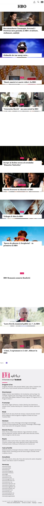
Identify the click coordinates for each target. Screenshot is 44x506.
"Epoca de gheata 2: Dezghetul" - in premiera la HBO (18, 244)
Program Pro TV (37, 397)
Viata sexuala (17, 386)
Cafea (27, 441)
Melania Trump (20, 397)
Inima (12, 423)
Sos (20, 441)
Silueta (37, 433)
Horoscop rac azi (7, 477)
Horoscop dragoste (7, 471)
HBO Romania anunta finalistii (16, 278)
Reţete (4, 439)
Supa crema (15, 442)
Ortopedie (17, 426)
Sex (40, 386)
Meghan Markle (6, 394)
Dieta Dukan (13, 432)
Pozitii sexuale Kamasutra (16, 388)
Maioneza (32, 442)
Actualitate (6, 457)
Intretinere (29, 432)
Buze (8, 406)
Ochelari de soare (32, 415)
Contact (40, 502)
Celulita (13, 406)
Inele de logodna (16, 415)
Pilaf (36, 442)
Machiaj (26, 405)
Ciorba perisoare (7, 444)
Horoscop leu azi (7, 491)
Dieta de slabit (22, 433)
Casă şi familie (7, 448)
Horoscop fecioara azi (8, 480)
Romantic (10, 386)
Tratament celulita (28, 406)
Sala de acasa (16, 435)
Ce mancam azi (30, 444)
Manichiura (34, 405)
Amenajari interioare (18, 450)
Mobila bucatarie (7, 450)
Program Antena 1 (7, 399)
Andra (34, 396)
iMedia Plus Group (18, 501)
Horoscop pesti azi (7, 490)
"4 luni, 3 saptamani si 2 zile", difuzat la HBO (20, 351)
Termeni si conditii (26, 502)
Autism (10, 453)
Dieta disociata (30, 433)
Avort (3, 426)
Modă (4, 412)
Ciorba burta (22, 444)
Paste (9, 441)
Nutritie (15, 433)
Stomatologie (32, 423)
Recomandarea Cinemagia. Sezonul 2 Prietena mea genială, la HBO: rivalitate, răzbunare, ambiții (20, 30)
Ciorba (13, 441)
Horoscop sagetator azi (8, 487)
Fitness (8, 432)
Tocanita (4, 442)
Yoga (24, 432)
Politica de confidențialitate (13, 502)
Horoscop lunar (6, 476)
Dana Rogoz (19, 396)
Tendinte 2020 (6, 417)
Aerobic (35, 432)
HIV (13, 426)
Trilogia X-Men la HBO (13, 216)
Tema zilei (22, 459)
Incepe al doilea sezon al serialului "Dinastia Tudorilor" (18, 163)
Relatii (23, 386)
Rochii (6, 405)
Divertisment (6, 392)
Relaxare (20, 432)
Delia (38, 396)
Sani (29, 405)
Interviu (10, 459)
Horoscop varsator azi (8, 488)
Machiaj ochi (18, 406)
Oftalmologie (37, 424)
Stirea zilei (16, 459)
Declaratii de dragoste (30, 388)
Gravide (33, 451)
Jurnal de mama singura (23, 451)
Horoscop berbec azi (8, 494)
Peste (17, 441)
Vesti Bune (10, 460)
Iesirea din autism (30, 459)
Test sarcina (22, 424)
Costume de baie (30, 414)
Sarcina (4, 423)
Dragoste (4, 386)
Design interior (6, 451)
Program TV (28, 397)
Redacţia (34, 502)
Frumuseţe (6, 403)
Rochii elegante (6, 415)
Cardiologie (29, 424)
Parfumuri (15, 405)
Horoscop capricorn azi (8, 483)
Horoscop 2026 (6, 466)
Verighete (24, 415)
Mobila (26, 450)
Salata (23, 441)
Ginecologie (24, 423)
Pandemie (21, 460)
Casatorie (36, 386)
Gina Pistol (5, 397)
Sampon (4, 406)
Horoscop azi (6, 469)
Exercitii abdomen (7, 433)
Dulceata (34, 441)
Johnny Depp (33, 394)
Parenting (13, 451)
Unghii (10, 405)
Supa (30, 441)
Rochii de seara (10, 414)
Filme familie (22, 24)
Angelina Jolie (11, 396)
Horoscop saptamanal (8, 496)
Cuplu (27, 386)
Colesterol (5, 424)
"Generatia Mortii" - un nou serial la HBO (20, 109)
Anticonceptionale (13, 424)
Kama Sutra (5, 388)
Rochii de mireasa (20, 414)
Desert (27, 442)
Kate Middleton (15, 394)
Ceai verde (9, 426)
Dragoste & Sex (7, 385)
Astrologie (5, 474)
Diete (3, 432)
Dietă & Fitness (7, 430)
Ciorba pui (15, 444)
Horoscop (5, 464)
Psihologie (18, 423)
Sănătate (5, 421)
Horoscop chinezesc (7, 473)
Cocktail (9, 442)
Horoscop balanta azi (8, 493)
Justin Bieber (12, 397)
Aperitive (22, 442)
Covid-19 (15, 460)
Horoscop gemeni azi (8, 479)
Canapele (31, 450)
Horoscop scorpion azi (8, 485)
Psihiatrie (23, 426)
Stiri (22, 50)
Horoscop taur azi (7, 482)
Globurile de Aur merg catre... (16, 55)
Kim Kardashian (25, 394)
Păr (3, 405)
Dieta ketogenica (7, 435)
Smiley (30, 396)
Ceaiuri (9, 423)
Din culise (22, 185)
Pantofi (38, 414)
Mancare (4, 441)
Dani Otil (25, 396)
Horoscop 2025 (6, 468)
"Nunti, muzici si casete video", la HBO (19, 82)
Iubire (31, 386)
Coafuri (21, 405)
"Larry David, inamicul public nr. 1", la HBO (21, 324)
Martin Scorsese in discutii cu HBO (18, 189)
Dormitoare (37, 450)
